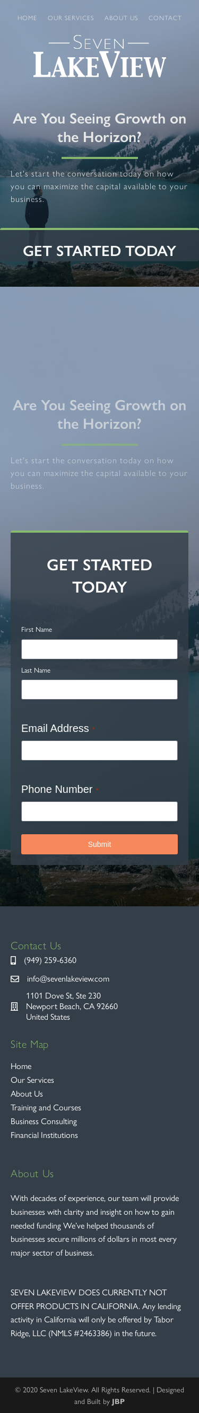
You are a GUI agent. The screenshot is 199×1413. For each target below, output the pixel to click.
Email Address (58, 728)
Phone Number (59, 789)
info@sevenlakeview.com (68, 979)
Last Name (35, 670)
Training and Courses (46, 1107)
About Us (121, 18)
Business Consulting (44, 1121)
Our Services (71, 18)
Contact (165, 18)
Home (27, 18)
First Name (36, 629)
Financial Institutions (44, 1135)
